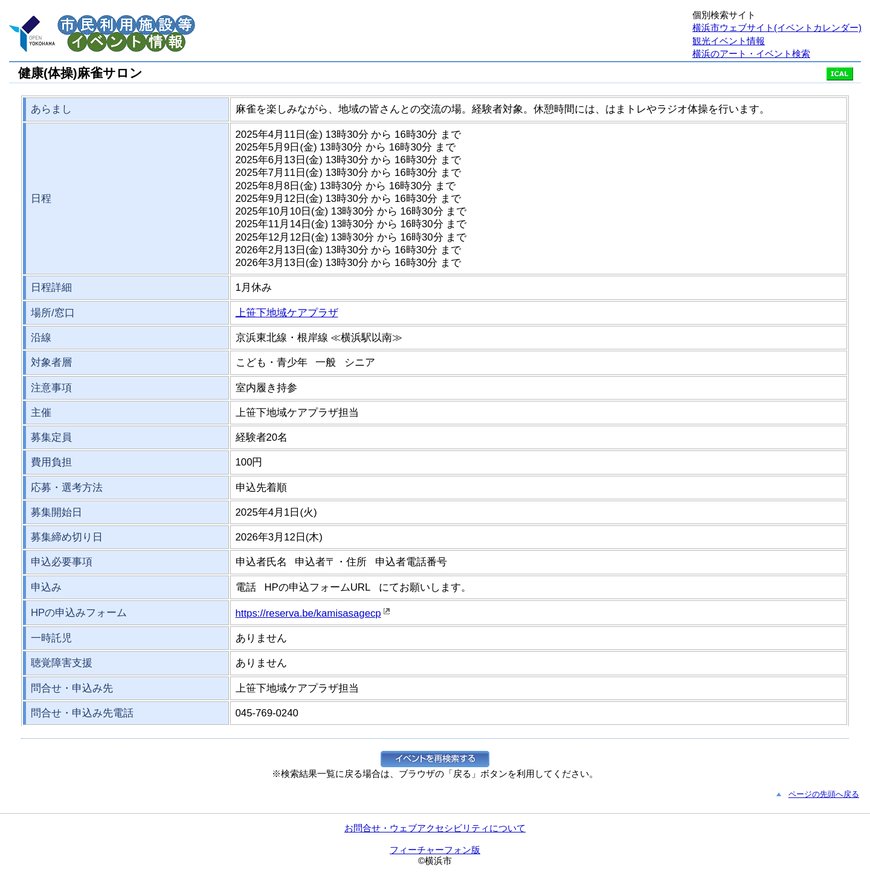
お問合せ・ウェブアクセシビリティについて (435, 828)
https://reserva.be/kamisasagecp (308, 613)
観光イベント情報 (728, 41)
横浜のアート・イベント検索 (751, 53)
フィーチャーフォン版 (435, 850)
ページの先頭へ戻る (823, 794)
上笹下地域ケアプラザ (287, 313)
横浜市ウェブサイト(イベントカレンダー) (777, 27)
